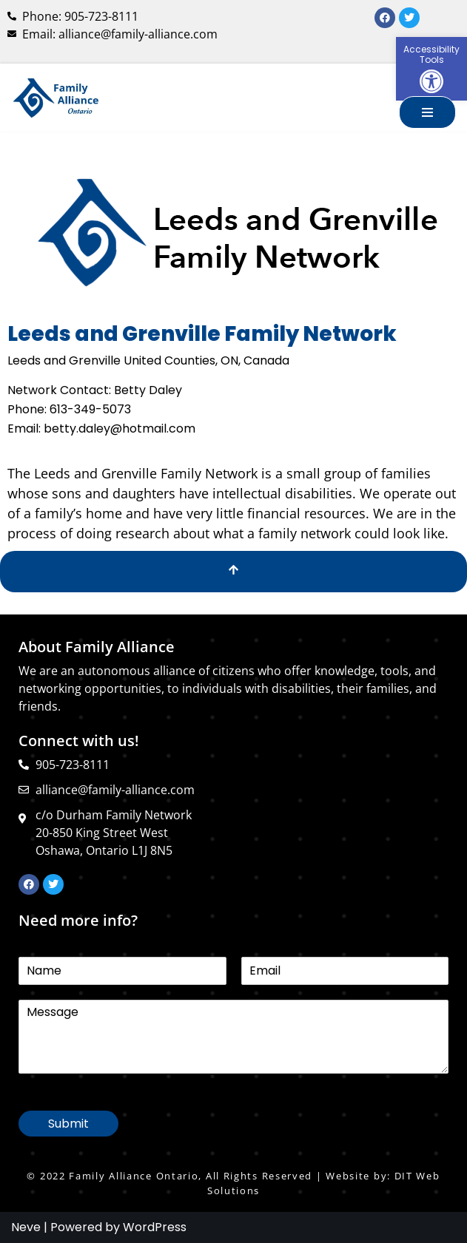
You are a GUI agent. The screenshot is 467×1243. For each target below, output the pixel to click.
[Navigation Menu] (427, 112)
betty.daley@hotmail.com (119, 428)
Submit (68, 1123)
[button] (431, 69)
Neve (26, 1227)
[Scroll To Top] (233, 571)
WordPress (155, 1227)
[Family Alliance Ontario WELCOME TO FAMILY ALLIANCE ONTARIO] (55, 97)
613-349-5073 (90, 409)
